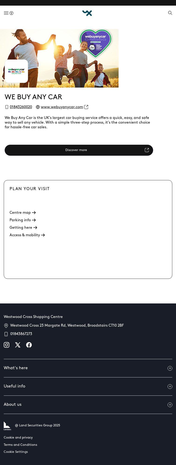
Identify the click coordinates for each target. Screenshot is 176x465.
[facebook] (29, 345)
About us (88, 404)
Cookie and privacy (18, 437)
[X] (18, 345)
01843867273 (21, 334)
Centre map (23, 213)
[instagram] (6, 345)
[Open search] (170, 13)
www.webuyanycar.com (62, 107)
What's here (88, 368)
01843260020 (21, 107)
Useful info (88, 386)
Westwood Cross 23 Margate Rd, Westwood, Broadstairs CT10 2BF (67, 326)
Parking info (23, 220)
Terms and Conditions (20, 445)
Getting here (23, 228)
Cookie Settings (16, 452)
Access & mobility (27, 235)
